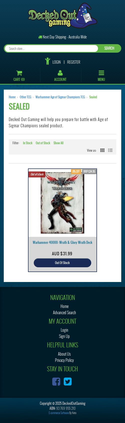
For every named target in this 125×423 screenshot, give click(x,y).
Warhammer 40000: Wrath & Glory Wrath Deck (62, 242)
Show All (59, 143)
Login (56, 62)
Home (12, 97)
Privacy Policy (64, 360)
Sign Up (64, 336)
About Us (64, 354)
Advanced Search (64, 312)
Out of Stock (43, 143)
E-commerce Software (59, 413)
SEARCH (109, 48)
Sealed (93, 97)
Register (73, 62)
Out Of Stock (62, 263)
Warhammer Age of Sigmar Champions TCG (60, 97)
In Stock (27, 143)
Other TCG (25, 97)
